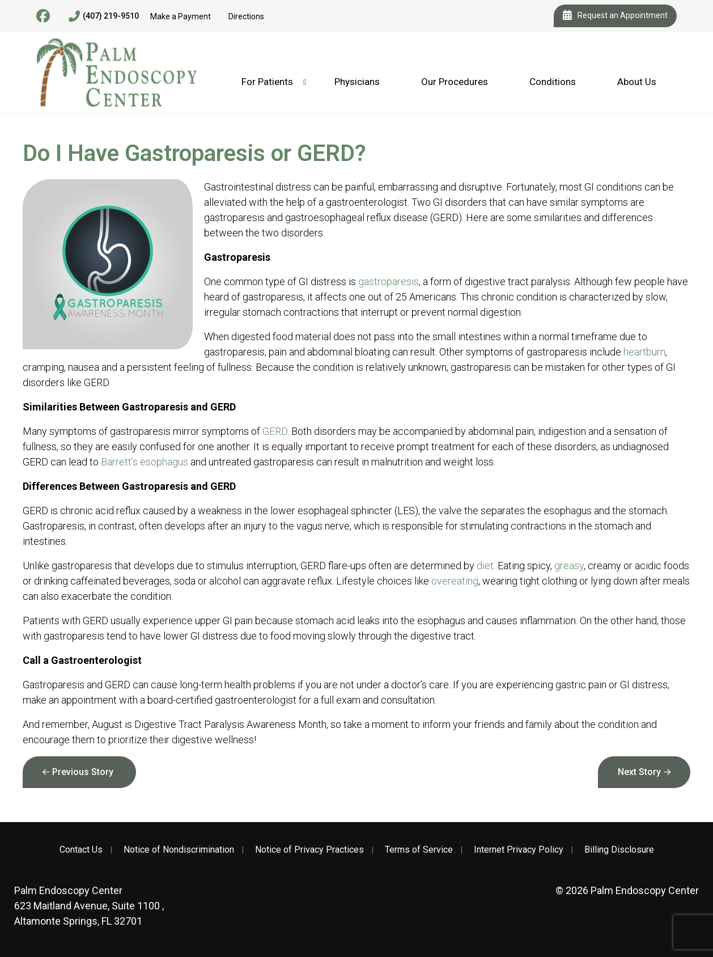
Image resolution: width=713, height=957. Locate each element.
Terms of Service (419, 849)
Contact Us (81, 849)
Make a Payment (180, 16)
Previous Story (82, 772)
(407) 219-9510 (104, 16)
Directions (246, 16)
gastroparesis (388, 281)
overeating (454, 581)
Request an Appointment (615, 16)
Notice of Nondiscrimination (179, 849)
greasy (569, 565)
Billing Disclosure (619, 849)
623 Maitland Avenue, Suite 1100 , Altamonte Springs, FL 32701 (89, 905)
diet (485, 565)
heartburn (644, 352)
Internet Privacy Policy (518, 849)
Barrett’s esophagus (144, 462)
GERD (274, 431)
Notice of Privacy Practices (309, 849)
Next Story (639, 772)
